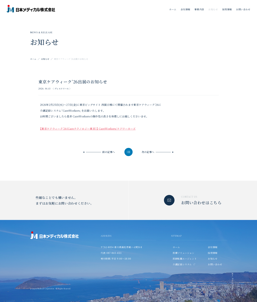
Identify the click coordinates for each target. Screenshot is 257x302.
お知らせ (213, 9)
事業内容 (199, 9)
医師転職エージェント (185, 258)
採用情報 (227, 9)
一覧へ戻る (128, 152)
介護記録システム (182, 264)
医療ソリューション (183, 253)
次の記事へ (148, 152)
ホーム (172, 9)
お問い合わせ (215, 264)
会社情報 (185, 9)
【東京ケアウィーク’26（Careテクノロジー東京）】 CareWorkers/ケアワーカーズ (88, 129)
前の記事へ (108, 152)
